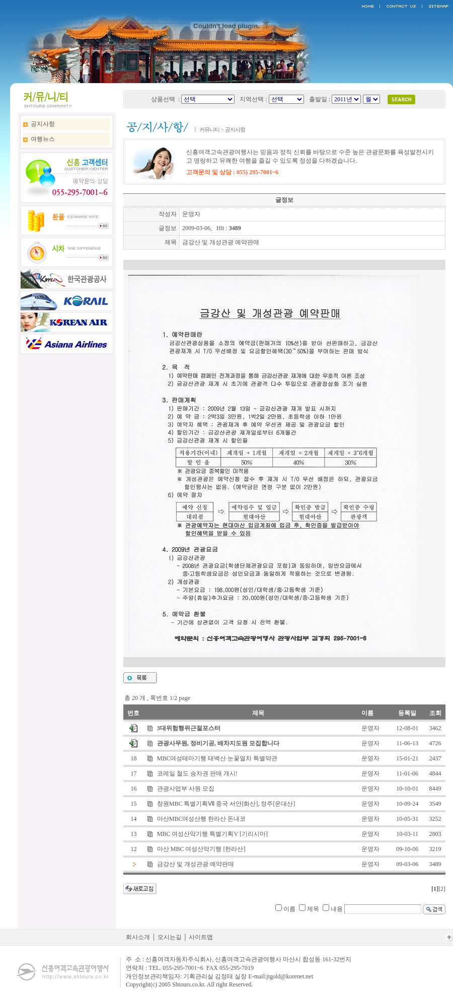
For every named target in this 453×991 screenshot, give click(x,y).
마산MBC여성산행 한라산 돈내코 (201, 818)
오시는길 (170, 937)
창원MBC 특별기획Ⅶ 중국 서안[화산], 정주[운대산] (226, 803)
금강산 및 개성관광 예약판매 (195, 864)
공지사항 (43, 123)
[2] (441, 888)
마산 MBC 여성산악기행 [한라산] (201, 849)
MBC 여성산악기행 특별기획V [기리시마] (212, 833)
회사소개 (138, 937)
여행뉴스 (43, 139)
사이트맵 (201, 937)
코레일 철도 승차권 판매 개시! (197, 773)
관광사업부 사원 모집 (185, 788)
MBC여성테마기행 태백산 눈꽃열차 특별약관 (217, 758)
